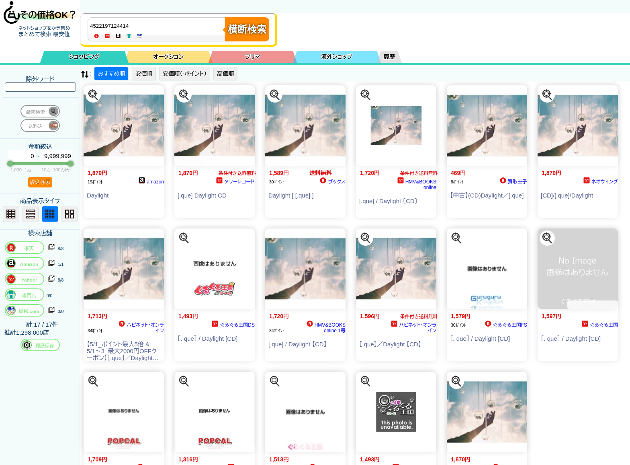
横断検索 (247, 29)
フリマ (252, 56)
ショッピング (84, 56)
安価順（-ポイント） (185, 73)
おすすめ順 (111, 73)
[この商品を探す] (93, 95)
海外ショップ (336, 56)
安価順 (143, 73)
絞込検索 (40, 182)
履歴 (389, 56)
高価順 (225, 73)
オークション (168, 56)
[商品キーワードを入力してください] (158, 26)
